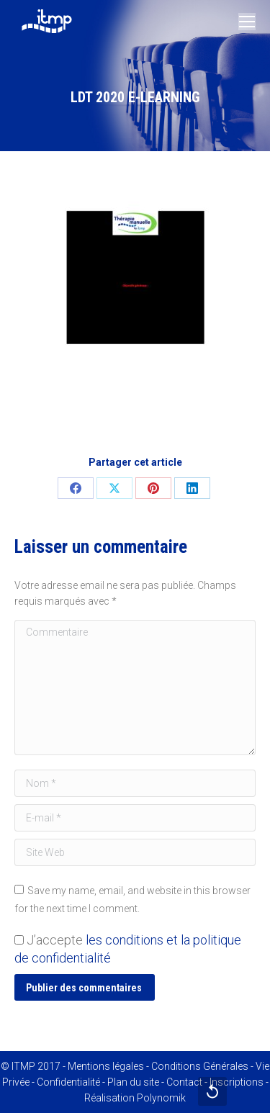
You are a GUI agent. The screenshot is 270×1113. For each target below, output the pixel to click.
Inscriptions (237, 1082)
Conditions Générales (199, 1066)
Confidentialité (68, 1082)
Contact (184, 1082)
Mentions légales (106, 1066)
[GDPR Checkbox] (19, 940)
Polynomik (161, 1098)
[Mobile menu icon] (247, 21)
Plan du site (133, 1082)
